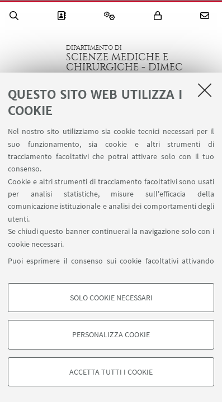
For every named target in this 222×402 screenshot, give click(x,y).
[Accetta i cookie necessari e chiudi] (205, 90)
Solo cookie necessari (111, 298)
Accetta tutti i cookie (111, 372)
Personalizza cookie (111, 334)
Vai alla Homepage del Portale (33, 58)
